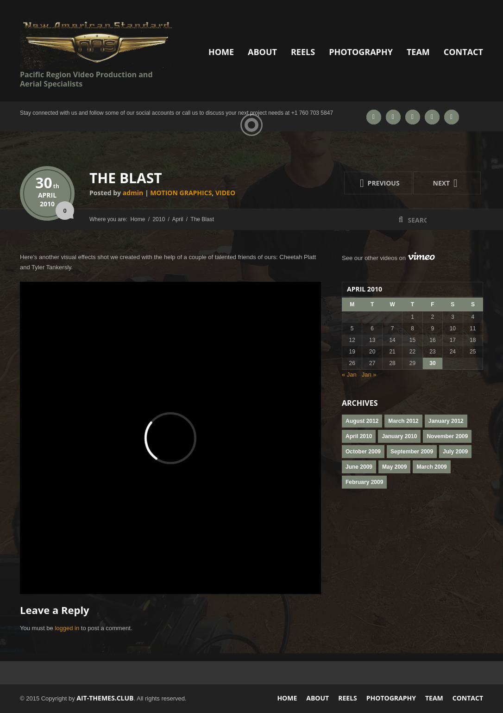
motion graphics (181, 192)
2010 (47, 203)
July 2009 (455, 451)
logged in (67, 628)
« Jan (349, 374)
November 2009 (447, 436)
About (262, 51)
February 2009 (364, 482)
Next (437, 183)
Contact (463, 51)
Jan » (369, 374)
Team (418, 51)
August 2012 (362, 421)
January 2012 (446, 421)
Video (225, 192)
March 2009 (431, 467)
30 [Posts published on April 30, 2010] (432, 363)
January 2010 (399, 436)
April (47, 195)
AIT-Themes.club (104, 698)
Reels (303, 51)
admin (133, 192)
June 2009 (359, 467)
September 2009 (411, 451)
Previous (372, 183)
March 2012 (403, 421)
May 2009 (394, 467)
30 (47, 182)
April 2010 (359, 436)
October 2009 (363, 451)
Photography (361, 51)
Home (221, 51)
